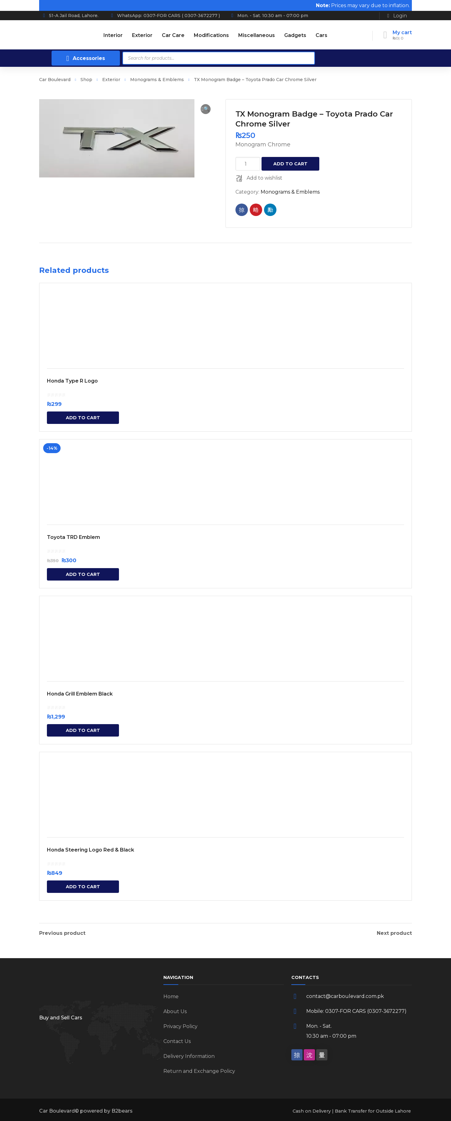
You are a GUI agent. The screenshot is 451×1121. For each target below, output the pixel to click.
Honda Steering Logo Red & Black (90, 850)
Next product (394, 933)
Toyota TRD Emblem (73, 537)
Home (171, 996)
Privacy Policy (180, 1026)
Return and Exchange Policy (199, 1071)
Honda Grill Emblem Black (80, 694)
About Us (175, 1011)
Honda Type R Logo (72, 381)
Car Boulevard (55, 79)
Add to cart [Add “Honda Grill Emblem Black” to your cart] (83, 730)
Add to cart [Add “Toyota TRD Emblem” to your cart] (83, 574)
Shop (86, 79)
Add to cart (290, 164)
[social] (297, 1054)
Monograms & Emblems (157, 79)
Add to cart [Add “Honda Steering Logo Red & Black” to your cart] (83, 886)
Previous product (62, 933)
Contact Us (177, 1041)
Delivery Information (189, 1056)
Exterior (111, 79)
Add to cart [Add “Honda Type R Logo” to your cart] (83, 417)
